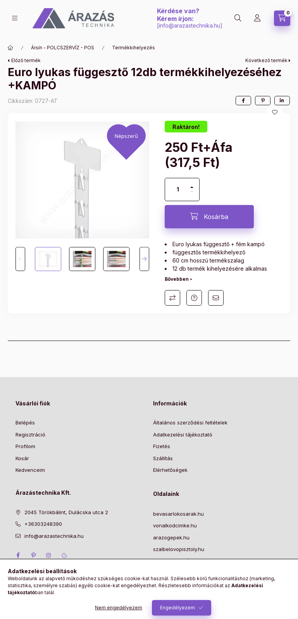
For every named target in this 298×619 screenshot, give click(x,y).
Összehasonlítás (172, 298)
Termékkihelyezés (133, 47)
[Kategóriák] (15, 18)
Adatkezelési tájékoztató (182, 434)
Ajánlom (216, 298)
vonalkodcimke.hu (175, 525)
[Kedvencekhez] (274, 112)
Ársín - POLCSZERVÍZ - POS (62, 47)
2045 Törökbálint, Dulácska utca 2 (66, 512)
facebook (18, 555)
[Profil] (257, 18)
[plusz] (192, 184)
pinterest (33, 555)
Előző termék (26, 60)
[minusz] (192, 195)
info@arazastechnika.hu (189, 25)
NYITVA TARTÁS (172, 561)
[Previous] (20, 259)
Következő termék (266, 60)
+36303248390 (43, 524)
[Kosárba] (209, 216)
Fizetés (161, 446)
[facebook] (243, 100)
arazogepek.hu (171, 537)
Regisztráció (30, 434)
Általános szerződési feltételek (190, 422)
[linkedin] (282, 100)
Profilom (25, 446)
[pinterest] (262, 100)
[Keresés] (238, 18)
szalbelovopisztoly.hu (178, 549)
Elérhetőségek (170, 470)
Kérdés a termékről (194, 298)
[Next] (144, 259)
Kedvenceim (30, 470)
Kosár (22, 458)
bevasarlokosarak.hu (178, 514)
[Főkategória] (10, 47)
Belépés (25, 422)
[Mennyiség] (178, 189)
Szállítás (163, 458)
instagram (49, 555)
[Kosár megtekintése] (282, 18)
